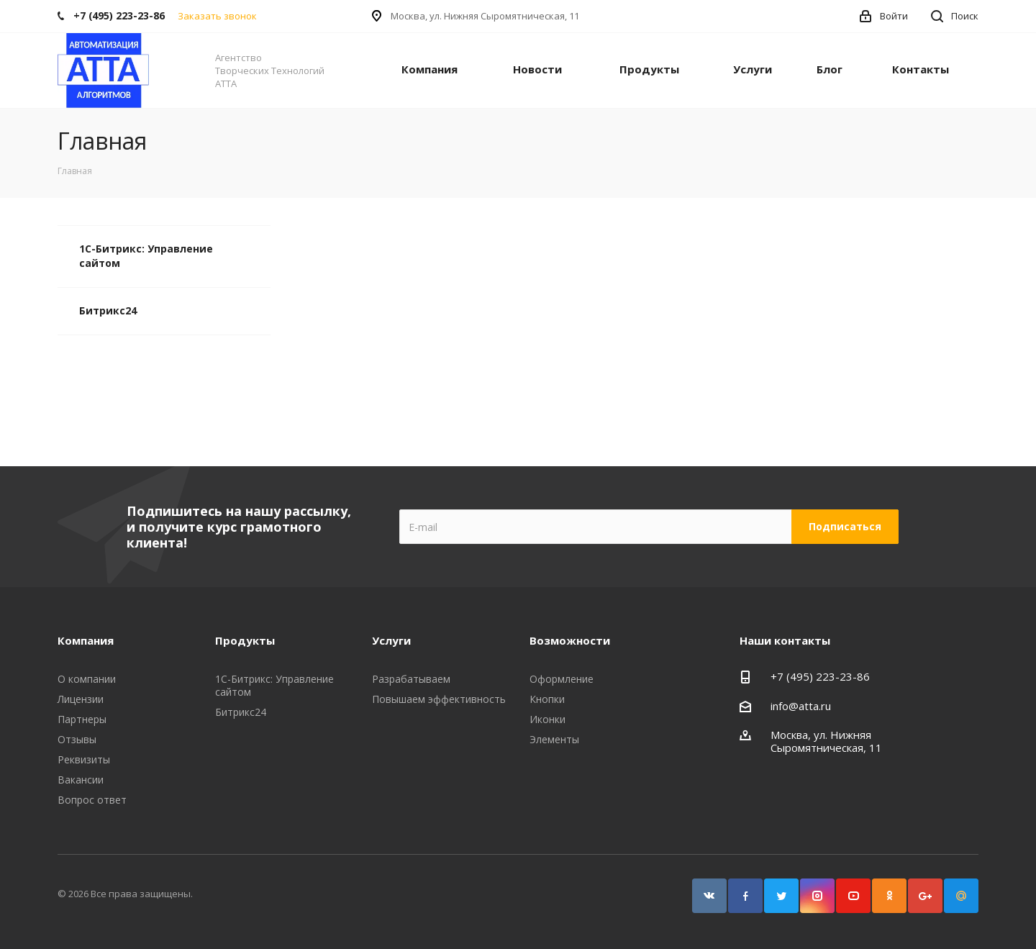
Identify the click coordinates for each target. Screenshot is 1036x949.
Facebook (745, 895)
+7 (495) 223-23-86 (820, 676)
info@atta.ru (801, 706)
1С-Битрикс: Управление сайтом (146, 256)
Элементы (554, 739)
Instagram (817, 895)
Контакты (920, 69)
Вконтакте (709, 895)
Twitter (781, 895)
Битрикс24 (108, 310)
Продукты (649, 69)
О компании (87, 679)
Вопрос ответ (92, 800)
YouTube (853, 895)
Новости (537, 69)
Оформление (562, 679)
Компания (429, 69)
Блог (829, 69)
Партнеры (82, 719)
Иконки (547, 719)
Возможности (570, 640)
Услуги (752, 69)
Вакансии (81, 779)
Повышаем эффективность (439, 699)
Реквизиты (84, 759)
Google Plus (925, 895)
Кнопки (547, 699)
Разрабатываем (411, 679)
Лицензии (81, 699)
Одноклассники (889, 895)
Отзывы (77, 739)
